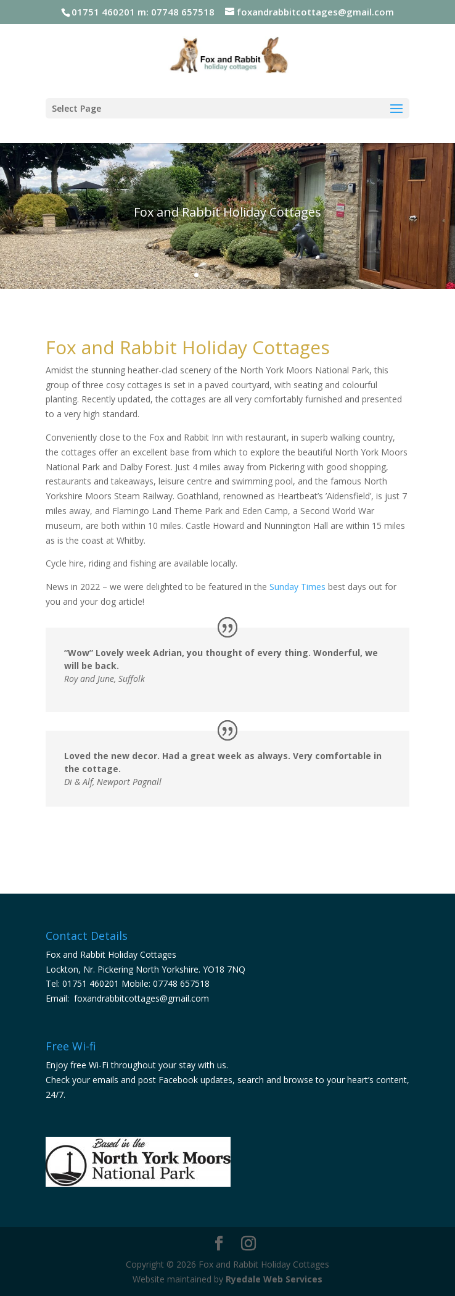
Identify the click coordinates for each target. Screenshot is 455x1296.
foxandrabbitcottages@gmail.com (141, 998)
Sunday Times (297, 586)
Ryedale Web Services (274, 1279)
